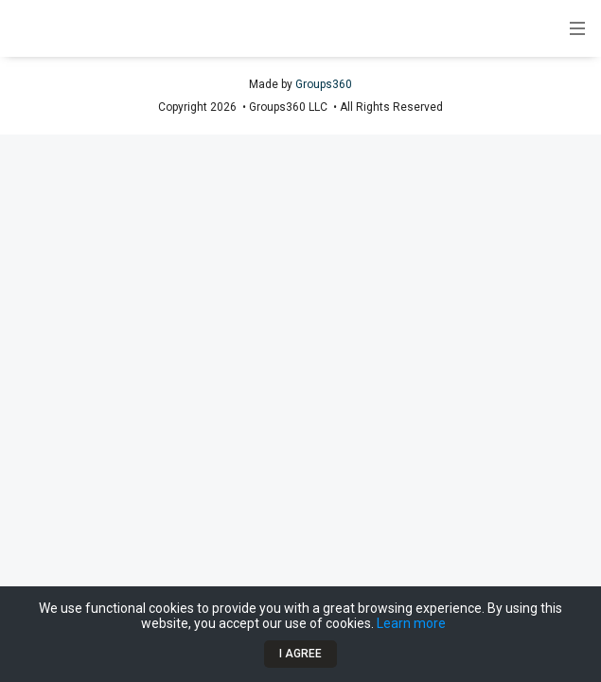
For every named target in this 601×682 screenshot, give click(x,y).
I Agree (300, 653)
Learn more (411, 623)
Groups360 (323, 84)
